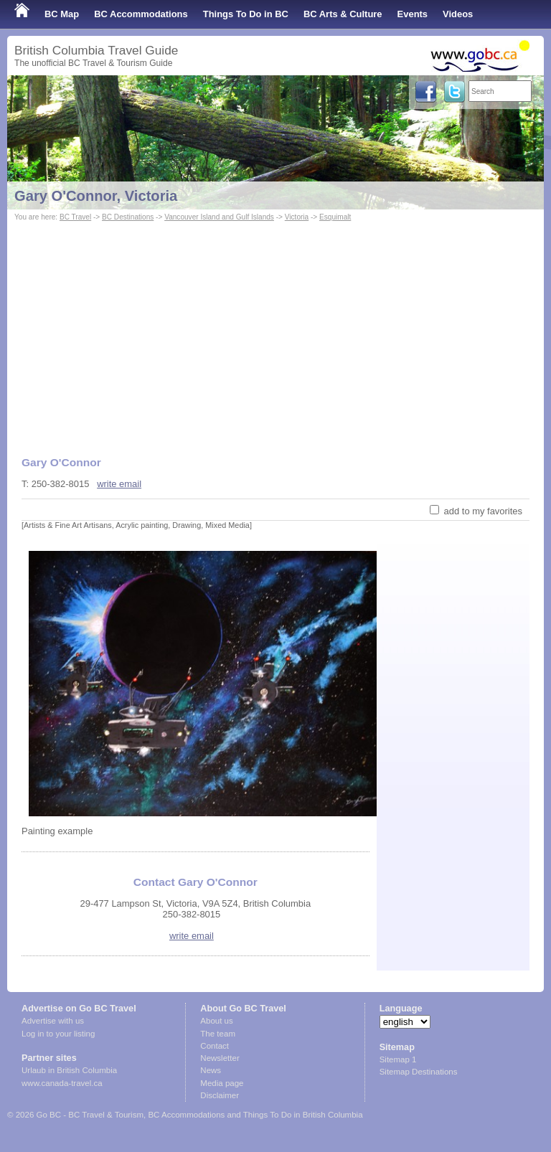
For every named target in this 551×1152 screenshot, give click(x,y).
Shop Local (39, 42)
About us (216, 1020)
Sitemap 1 (398, 1059)
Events (412, 14)
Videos (458, 14)
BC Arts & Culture (342, 14)
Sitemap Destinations (419, 1071)
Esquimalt (335, 217)
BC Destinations (128, 217)
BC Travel (75, 217)
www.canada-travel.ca (62, 1083)
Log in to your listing (58, 1033)
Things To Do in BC (245, 14)
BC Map (61, 14)
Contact (214, 1046)
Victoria (297, 217)
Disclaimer (219, 1095)
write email (119, 483)
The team (217, 1033)
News (210, 1070)
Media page (221, 1083)
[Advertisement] (275, 332)
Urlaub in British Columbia (69, 1070)
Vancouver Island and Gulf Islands (219, 217)
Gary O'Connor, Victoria (95, 196)
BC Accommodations (141, 14)
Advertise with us (53, 1020)
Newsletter (219, 1058)
